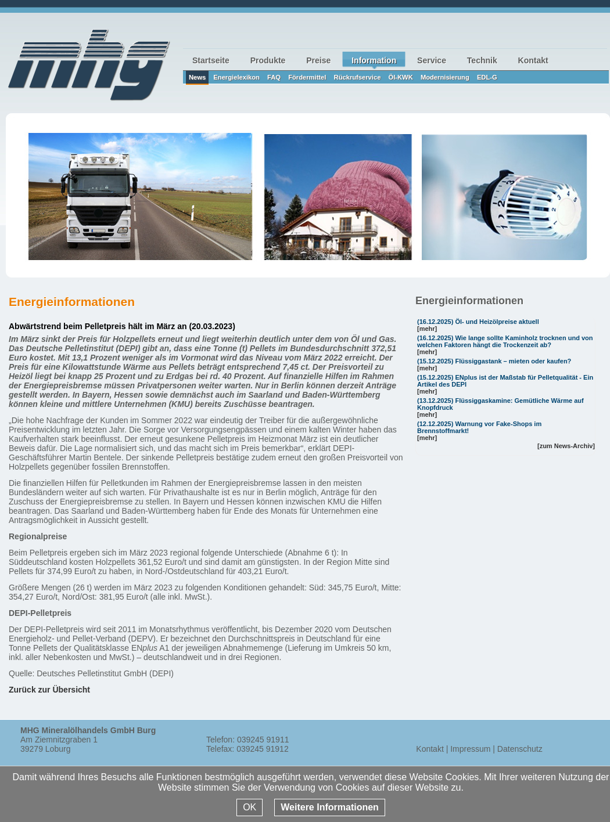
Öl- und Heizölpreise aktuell (497, 321)
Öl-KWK (401, 77)
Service (431, 60)
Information (373, 60)
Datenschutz (520, 749)
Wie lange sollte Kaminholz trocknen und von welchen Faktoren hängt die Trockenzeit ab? (505, 341)
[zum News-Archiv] (566, 445)
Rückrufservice (357, 77)
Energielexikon (236, 77)
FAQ (274, 77)
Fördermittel (307, 77)
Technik (482, 60)
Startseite (210, 60)
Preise (318, 60)
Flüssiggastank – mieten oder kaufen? (513, 361)
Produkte (268, 60)
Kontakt (533, 60)
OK (249, 807)
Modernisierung (445, 77)
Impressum (470, 749)
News (197, 77)
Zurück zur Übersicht (49, 689)
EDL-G (487, 77)
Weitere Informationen (330, 807)
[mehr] (427, 328)
